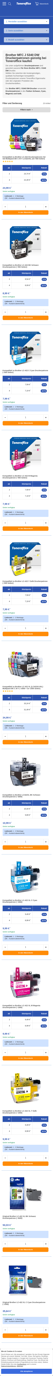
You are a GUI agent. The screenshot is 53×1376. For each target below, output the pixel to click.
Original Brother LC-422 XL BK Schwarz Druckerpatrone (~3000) (19, 1217)
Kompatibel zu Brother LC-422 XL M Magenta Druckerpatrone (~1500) (21, 1006)
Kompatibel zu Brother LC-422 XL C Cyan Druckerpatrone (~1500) (20, 901)
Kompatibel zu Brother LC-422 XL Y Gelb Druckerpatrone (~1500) (20, 1112)
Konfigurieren (21, 1364)
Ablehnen (20, 1366)
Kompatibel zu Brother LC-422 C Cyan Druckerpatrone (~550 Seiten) (25, 371)
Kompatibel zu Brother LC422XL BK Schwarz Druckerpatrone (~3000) (21, 796)
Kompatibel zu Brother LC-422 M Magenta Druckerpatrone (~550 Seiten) (20, 477)
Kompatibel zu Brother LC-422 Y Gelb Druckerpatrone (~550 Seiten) (25, 582)
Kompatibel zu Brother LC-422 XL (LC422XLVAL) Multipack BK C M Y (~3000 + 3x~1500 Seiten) (23, 687)
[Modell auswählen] (26, 39)
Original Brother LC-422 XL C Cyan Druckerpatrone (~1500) (24, 1303)
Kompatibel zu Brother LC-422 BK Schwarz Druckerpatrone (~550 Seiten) (21, 266)
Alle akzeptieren (26, 1371)
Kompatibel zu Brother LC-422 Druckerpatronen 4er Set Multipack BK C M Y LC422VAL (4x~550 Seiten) (24, 158)
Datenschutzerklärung (8, 1366)
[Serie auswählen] (26, 30)
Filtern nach (26, 110)
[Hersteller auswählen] (26, 21)
